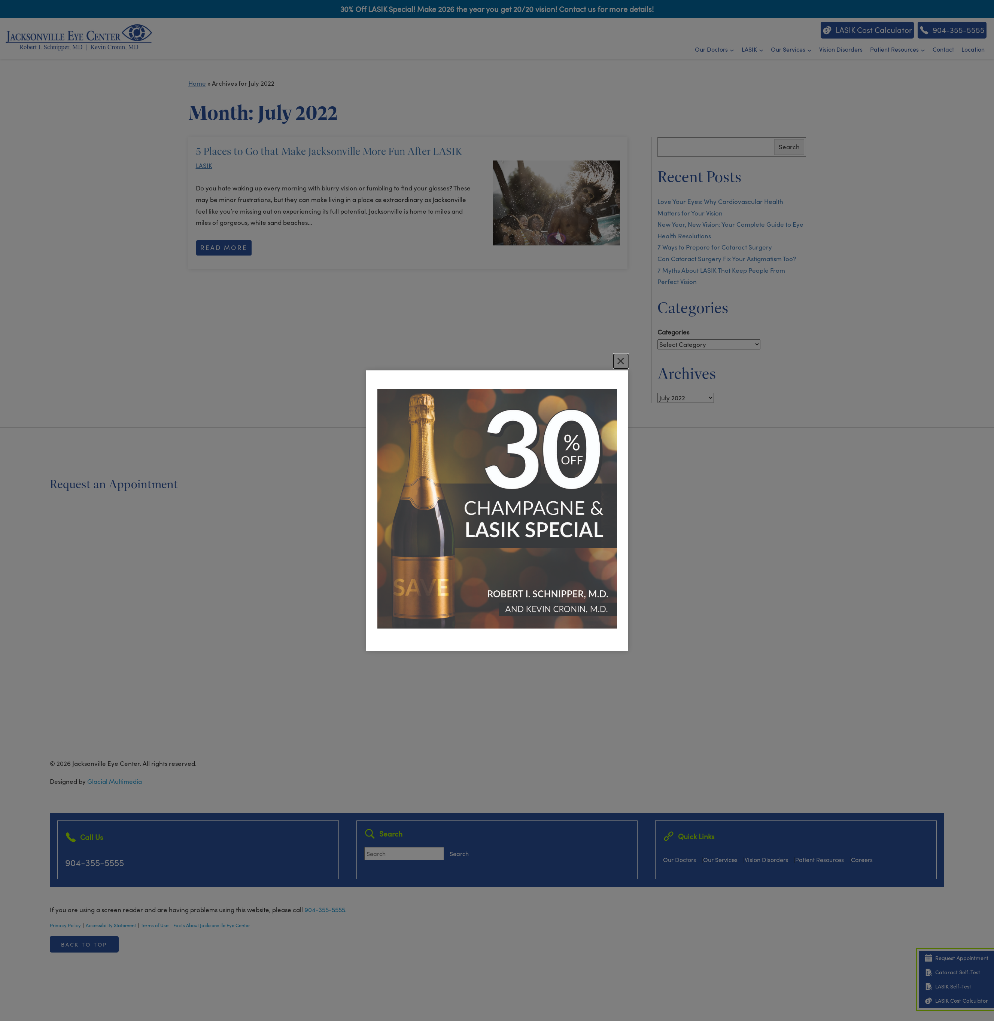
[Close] (621, 361)
